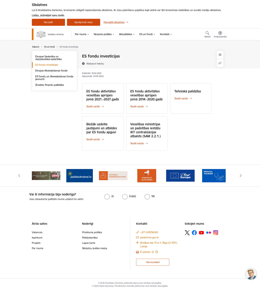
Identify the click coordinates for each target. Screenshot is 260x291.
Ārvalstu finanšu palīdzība (49, 84)
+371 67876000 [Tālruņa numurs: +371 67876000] (149, 232)
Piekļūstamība (90, 237)
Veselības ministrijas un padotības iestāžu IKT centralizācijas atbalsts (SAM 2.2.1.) (145, 130)
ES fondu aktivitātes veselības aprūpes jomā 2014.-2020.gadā (146, 95)
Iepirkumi (37, 237)
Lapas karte (88, 242)
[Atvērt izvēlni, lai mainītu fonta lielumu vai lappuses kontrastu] (220, 35)
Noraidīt (48, 22)
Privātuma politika (92, 232)
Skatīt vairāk (93, 106)
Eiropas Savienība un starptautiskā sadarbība (48, 58)
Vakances (37, 232)
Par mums (37, 248)
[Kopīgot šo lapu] (220, 63)
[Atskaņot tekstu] (95, 63)
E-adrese (145, 251)
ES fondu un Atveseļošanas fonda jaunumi (54, 78)
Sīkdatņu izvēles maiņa (94, 248)
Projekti (36, 242)
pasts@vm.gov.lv (149, 237)
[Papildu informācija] (156, 252)
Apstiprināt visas (83, 22)
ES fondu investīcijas (46, 64)
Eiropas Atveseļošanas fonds (51, 70)
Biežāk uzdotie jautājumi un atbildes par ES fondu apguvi (101, 128)
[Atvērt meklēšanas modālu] (207, 35)
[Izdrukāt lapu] (220, 55)
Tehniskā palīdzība (187, 91)
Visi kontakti (153, 262)
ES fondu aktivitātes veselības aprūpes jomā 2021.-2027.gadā (102, 95)
